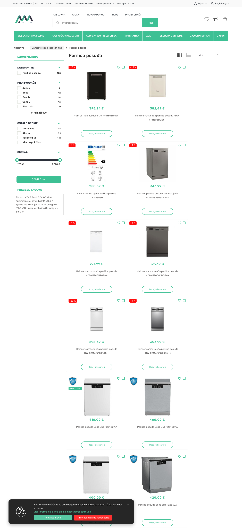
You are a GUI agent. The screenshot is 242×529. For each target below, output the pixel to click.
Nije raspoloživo (41, 142)
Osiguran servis (77, 464)
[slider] (17, 160)
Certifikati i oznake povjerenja (119, 464)
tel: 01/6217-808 (63, 3)
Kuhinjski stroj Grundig (40, 204)
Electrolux (41, 106)
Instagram (187, 412)
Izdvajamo (41, 128)
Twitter (169, 412)
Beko (41, 92)
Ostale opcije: (27, 123)
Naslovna (59, 14)
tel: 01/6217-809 (43, 3)
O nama (107, 439)
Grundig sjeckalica (34, 208)
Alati (149, 36)
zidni (49, 197)
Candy (41, 101)
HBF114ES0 (185, 450)
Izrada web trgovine (218, 524)
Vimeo (204, 412)
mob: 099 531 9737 (84, 3)
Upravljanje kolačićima (81, 469)
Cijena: (22, 152)
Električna (184, 497)
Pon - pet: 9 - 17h (125, 3)
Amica (41, 88)
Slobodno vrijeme (171, 36)
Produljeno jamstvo (113, 449)
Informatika (131, 36)
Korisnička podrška (22, 3)
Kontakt (73, 444)
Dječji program (200, 36)
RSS (218, 412)
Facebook (151, 412)
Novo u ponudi (96, 14)
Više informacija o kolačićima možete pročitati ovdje (62, 511)
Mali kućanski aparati (65, 36)
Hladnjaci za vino (188, 491)
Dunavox (184, 479)
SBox (33, 197)
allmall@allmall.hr (105, 3)
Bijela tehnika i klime (31, 36)
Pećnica (183, 438)
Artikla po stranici (193, 383)
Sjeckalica (21, 204)
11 (156, 383)
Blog (115, 14)
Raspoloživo (41, 137)
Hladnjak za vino (188, 467)
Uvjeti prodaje (77, 439)
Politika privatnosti (113, 444)
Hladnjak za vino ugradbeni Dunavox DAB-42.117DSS (202, 459)
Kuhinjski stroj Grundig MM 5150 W (35, 201)
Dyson (220, 36)
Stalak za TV (22, 197)
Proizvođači (133, 14)
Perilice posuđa (41, 73)
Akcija (76, 14)
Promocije (108, 459)
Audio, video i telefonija (101, 36)
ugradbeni (184, 473)
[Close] (53, 517)
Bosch (41, 97)
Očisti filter (39, 179)
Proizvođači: (26, 82)
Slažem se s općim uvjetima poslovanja (45, 422)
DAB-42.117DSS (187, 485)
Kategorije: (26, 67)
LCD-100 (41, 197)
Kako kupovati (76, 449)
